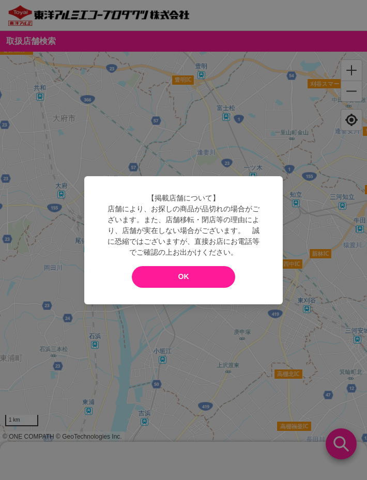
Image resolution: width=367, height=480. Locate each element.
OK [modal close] (183, 276)
